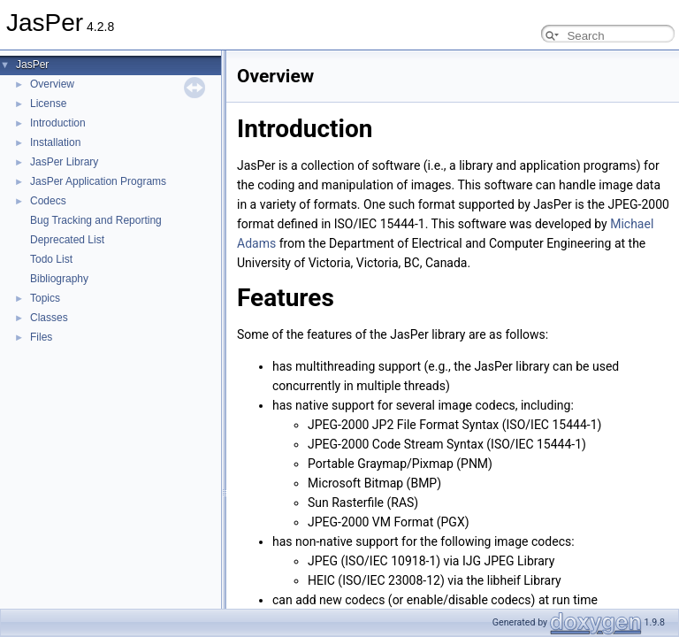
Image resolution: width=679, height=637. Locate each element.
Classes (49, 317)
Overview (52, 84)
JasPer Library (64, 162)
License (48, 103)
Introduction (58, 123)
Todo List (51, 259)
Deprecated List (67, 240)
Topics (45, 298)
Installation (55, 142)
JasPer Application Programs (98, 181)
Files (41, 337)
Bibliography (59, 278)
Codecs (48, 201)
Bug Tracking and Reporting (96, 220)
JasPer (32, 64)
